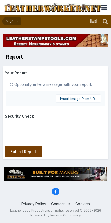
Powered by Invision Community (55, 215)
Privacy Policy (33, 204)
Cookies (82, 204)
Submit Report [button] (23, 151)
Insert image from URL (78, 98)
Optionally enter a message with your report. (51, 84)
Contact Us (60, 204)
